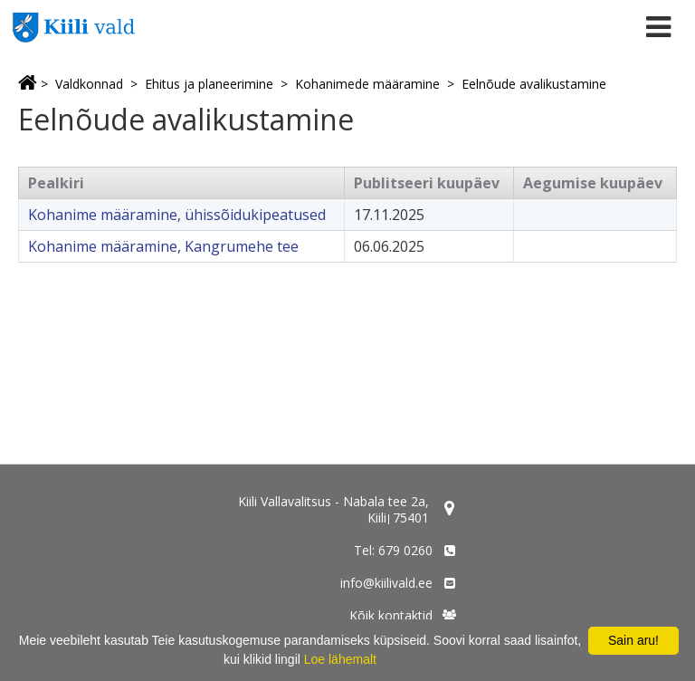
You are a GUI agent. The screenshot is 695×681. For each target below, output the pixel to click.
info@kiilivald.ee (386, 582)
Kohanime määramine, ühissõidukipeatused (177, 215)
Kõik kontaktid (391, 615)
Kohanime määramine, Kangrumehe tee (163, 246)
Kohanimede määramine (367, 83)
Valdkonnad (89, 83)
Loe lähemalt (340, 659)
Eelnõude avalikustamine (534, 83)
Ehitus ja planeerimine (209, 83)
